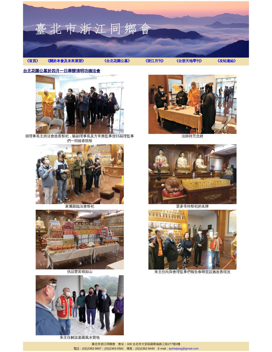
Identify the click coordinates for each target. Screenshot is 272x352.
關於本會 (56, 61)
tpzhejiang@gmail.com (184, 348)
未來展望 (75, 61)
